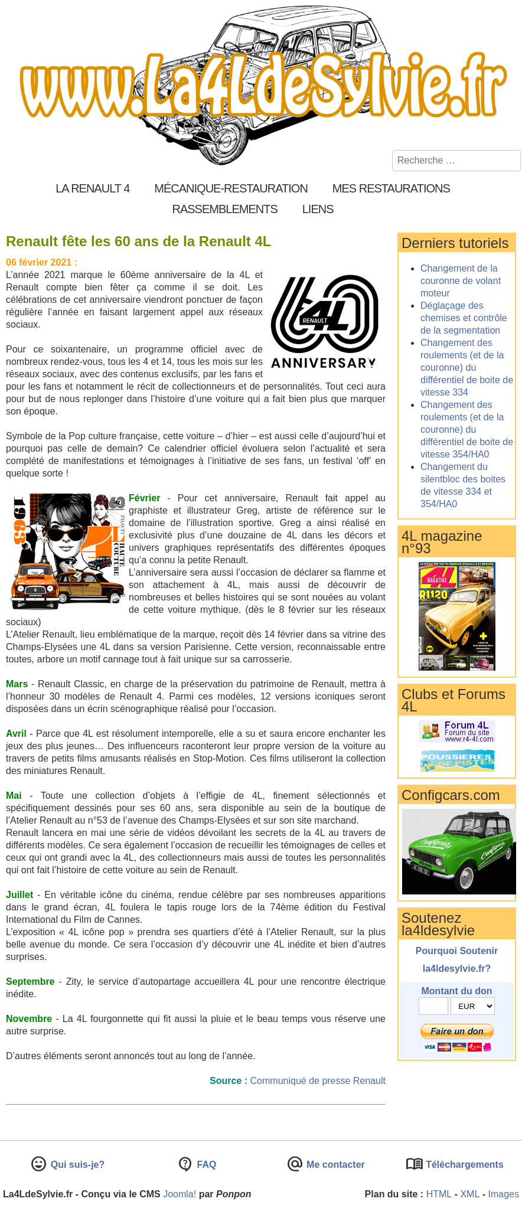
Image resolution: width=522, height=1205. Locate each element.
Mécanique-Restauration (231, 188)
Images (503, 1194)
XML (469, 1194)
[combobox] (456, 160)
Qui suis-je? (76, 1165)
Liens (318, 209)
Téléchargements (463, 1165)
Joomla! (179, 1194)
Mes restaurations (391, 188)
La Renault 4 (92, 188)
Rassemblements (224, 209)
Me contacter (334, 1165)
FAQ (205, 1165)
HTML (439, 1194)
